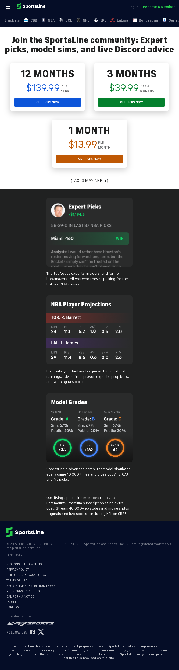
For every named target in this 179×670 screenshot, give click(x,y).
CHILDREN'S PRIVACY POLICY (26, 575)
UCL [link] (65, 20)
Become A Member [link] (159, 7)
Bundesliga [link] (145, 20)
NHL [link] (83, 20)
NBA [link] (48, 20)
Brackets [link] (12, 20)
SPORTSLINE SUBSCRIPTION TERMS (30, 586)
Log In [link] (133, 7)
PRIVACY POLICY (17, 570)
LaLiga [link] (119, 20)
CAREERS (12, 607)
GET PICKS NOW (47, 102)
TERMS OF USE (16, 580)
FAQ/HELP (13, 602)
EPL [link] (100, 20)
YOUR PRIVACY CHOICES (23, 591)
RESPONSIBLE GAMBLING (24, 564)
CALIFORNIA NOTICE (20, 597)
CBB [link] (30, 20)
